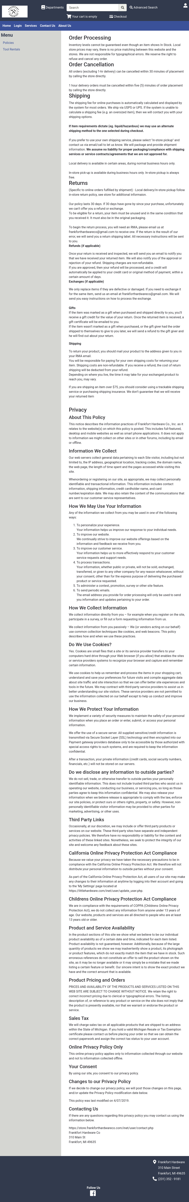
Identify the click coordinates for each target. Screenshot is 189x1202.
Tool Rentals (11, 49)
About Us (64, 26)
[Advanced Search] (144, 7)
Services (31, 26)
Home (7, 26)
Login (18, 26)
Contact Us (47, 26)
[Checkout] (118, 16)
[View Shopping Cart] (82, 16)
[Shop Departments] (52, 7)
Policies (8, 43)
